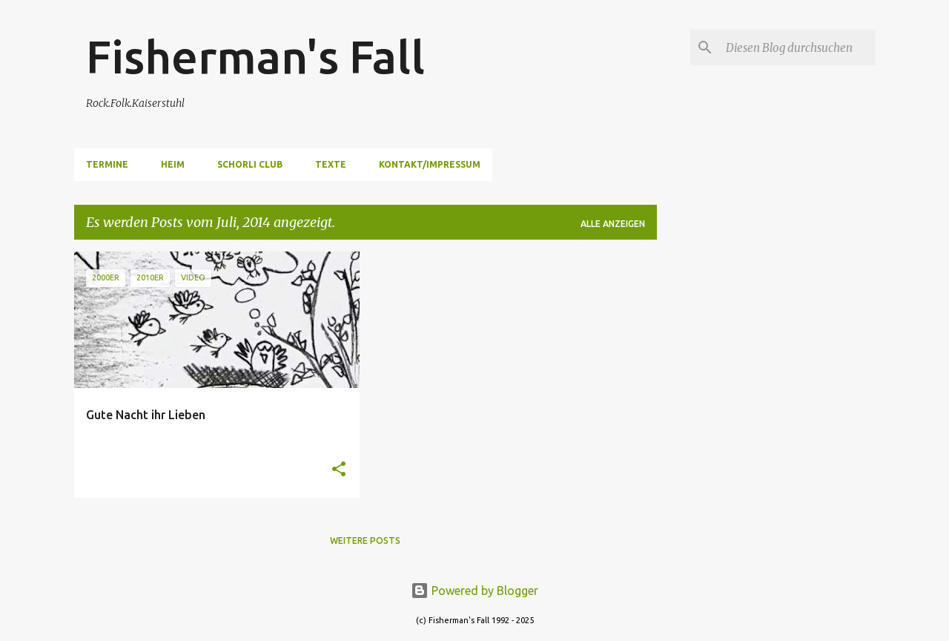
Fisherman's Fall (255, 56)
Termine (107, 164)
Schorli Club (249, 164)
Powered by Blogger (474, 590)
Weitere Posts (365, 540)
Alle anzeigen (613, 224)
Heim (173, 164)
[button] (339, 470)
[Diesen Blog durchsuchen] (798, 47)
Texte (330, 164)
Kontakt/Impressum (429, 164)
